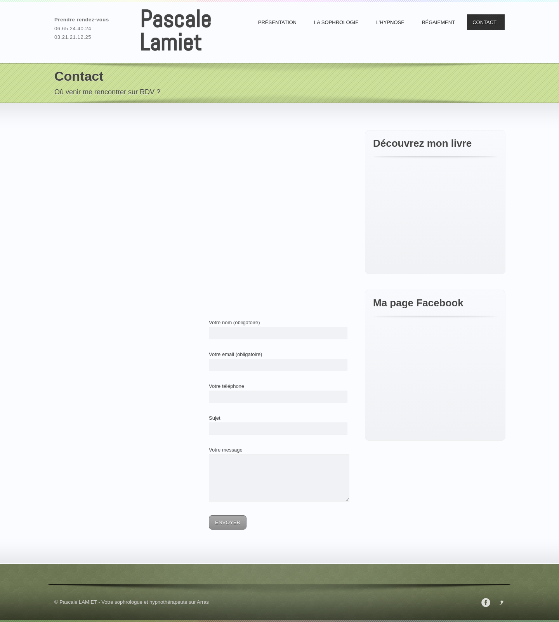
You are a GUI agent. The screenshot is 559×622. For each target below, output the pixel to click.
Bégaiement (438, 22)
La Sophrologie (336, 22)
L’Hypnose (390, 22)
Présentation (277, 22)
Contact (484, 22)
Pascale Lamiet (175, 30)
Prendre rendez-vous (81, 20)
